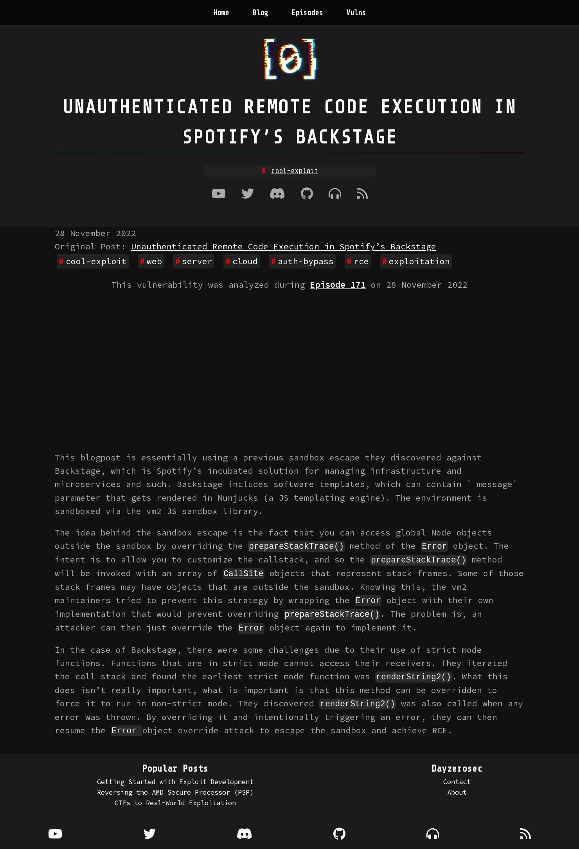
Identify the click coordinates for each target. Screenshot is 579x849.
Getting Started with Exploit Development (175, 778)
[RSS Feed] (362, 194)
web (154, 261)
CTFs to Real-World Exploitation (175, 800)
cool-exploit (96, 261)
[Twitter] (248, 194)
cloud (245, 261)
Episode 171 (338, 284)
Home (221, 13)
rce (361, 261)
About (457, 789)
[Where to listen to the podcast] (335, 194)
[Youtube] (219, 194)
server (197, 261)
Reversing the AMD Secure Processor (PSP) (175, 789)
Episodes (307, 13)
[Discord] (277, 194)
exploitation (419, 261)
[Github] (307, 194)
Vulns (356, 13)
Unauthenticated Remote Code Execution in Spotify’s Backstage (283, 246)
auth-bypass (306, 261)
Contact (457, 778)
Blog (260, 13)
